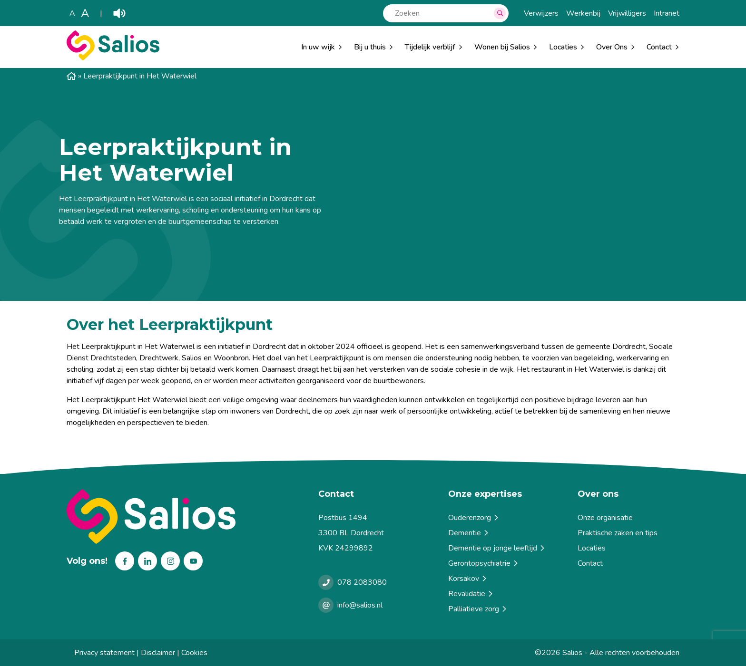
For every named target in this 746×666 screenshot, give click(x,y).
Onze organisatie (605, 517)
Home (71, 76)
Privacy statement (104, 652)
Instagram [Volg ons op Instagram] (170, 560)
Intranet (666, 13)
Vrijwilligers (627, 13)
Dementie (469, 533)
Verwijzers (541, 13)
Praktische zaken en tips (618, 533)
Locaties (563, 47)
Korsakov (468, 578)
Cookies (194, 652)
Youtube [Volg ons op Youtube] (193, 560)
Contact (590, 563)
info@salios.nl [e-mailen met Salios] (360, 605)
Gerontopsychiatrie (484, 563)
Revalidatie (471, 594)
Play (119, 13)
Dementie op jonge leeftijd (497, 548)
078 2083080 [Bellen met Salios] (362, 582)
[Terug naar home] (189, 516)
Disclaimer (158, 652)
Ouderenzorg (474, 517)
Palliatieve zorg (478, 609)
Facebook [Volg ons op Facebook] (124, 560)
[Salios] (113, 58)
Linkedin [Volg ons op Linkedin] (147, 560)
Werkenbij (583, 13)
